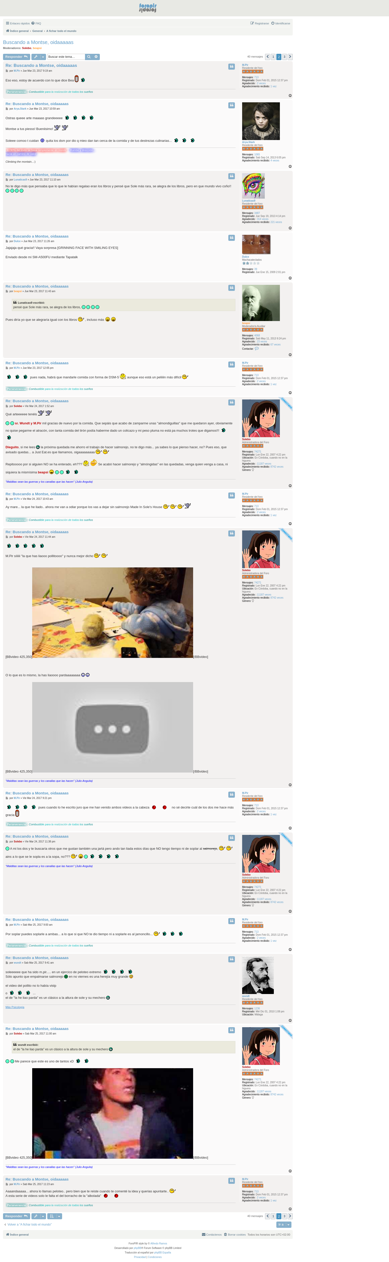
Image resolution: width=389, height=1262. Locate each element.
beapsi (37, 48)
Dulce (245, 256)
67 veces (276, 344)
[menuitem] (36, 23)
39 (255, 269)
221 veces (276, 222)
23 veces (262, 341)
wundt (245, 996)
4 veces (275, 160)
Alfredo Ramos (158, 1243)
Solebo (26, 48)
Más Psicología (15, 1007)
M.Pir (245, 65)
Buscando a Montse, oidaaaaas (38, 42)
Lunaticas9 (248, 200)
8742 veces (277, 466)
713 (256, 77)
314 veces (263, 219)
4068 (257, 335)
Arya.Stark (248, 142)
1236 (257, 1008)
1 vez (274, 86)
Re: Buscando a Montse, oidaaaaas (41, 65)
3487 (257, 213)
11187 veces (264, 463)
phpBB (137, 1248)
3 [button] (284, 57)
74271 (257, 451)
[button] (267, 57)
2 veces (261, 83)
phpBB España (162, 1252)
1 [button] (273, 57)
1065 (257, 154)
